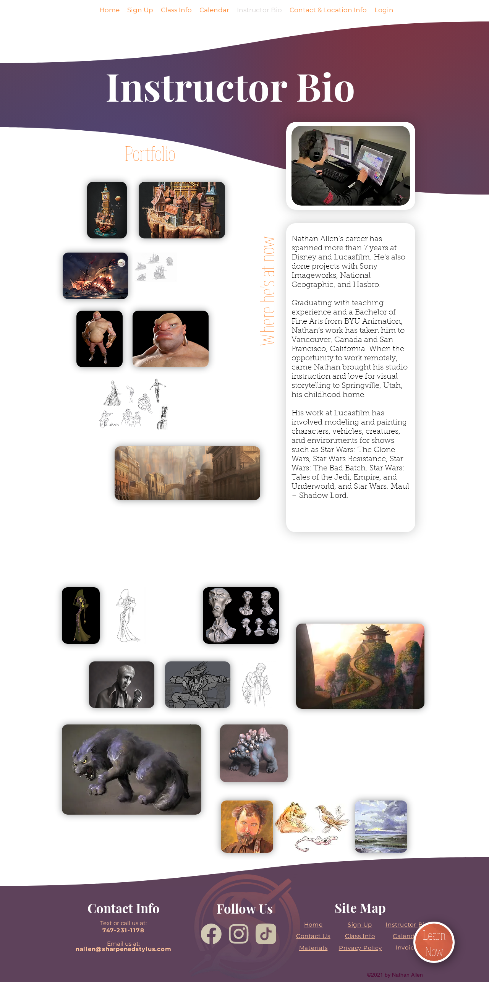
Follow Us (245, 908)
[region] (172, 211)
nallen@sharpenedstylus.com (124, 949)
